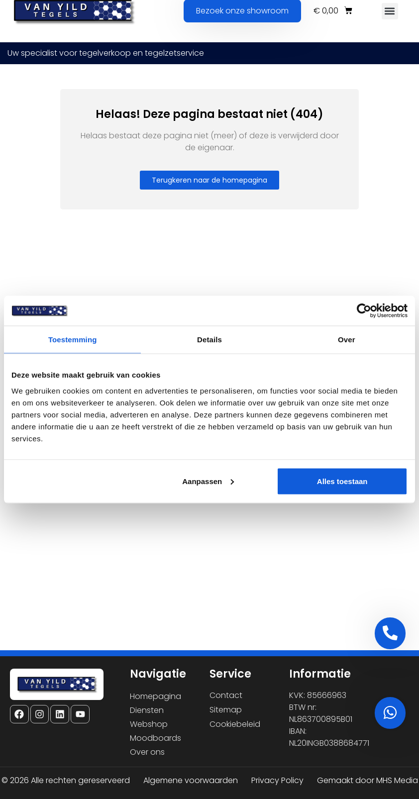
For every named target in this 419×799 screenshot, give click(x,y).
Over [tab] (346, 339)
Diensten (147, 710)
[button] (390, 11)
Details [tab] (209, 339)
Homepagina (155, 696)
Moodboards (155, 738)
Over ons (147, 752)
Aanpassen (208, 481)
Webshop (149, 724)
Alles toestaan (342, 481)
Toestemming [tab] (72, 339)
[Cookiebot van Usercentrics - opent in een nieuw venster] (364, 310)
